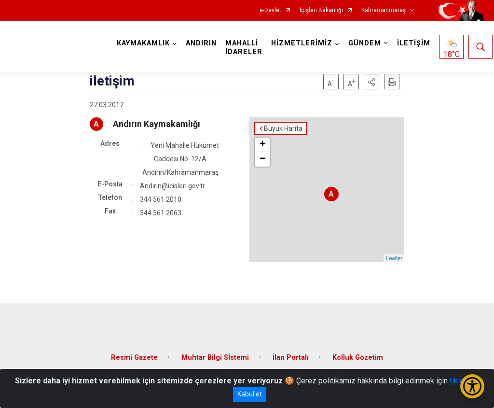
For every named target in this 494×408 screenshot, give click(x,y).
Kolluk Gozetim (357, 357)
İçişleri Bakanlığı (321, 10)
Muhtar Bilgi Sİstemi (215, 357)
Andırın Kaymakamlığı (156, 124)
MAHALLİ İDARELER (243, 47)
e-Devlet (270, 10)
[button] (371, 81)
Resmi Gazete (134, 357)
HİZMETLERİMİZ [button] (301, 43)
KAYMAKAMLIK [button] (143, 43)
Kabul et (249, 394)
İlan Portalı (291, 357)
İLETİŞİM (413, 43)
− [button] (263, 159)
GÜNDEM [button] (364, 43)
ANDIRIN (201, 43)
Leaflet (394, 258)
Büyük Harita (283, 128)
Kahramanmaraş (383, 10)
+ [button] (263, 145)
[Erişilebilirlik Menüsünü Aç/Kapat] (472, 386)
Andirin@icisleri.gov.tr (172, 186)
